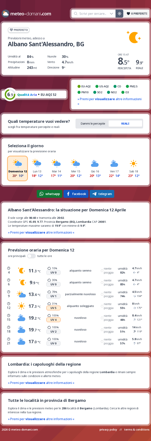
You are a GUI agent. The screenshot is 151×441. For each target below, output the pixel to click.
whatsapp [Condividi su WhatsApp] (49, 193)
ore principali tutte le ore (30, 256)
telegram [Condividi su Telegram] (102, 193)
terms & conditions (136, 429)
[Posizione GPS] (119, 13)
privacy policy (108, 429)
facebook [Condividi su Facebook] (76, 193)
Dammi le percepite (93, 123)
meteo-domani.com (24, 429)
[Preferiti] (136, 13)
